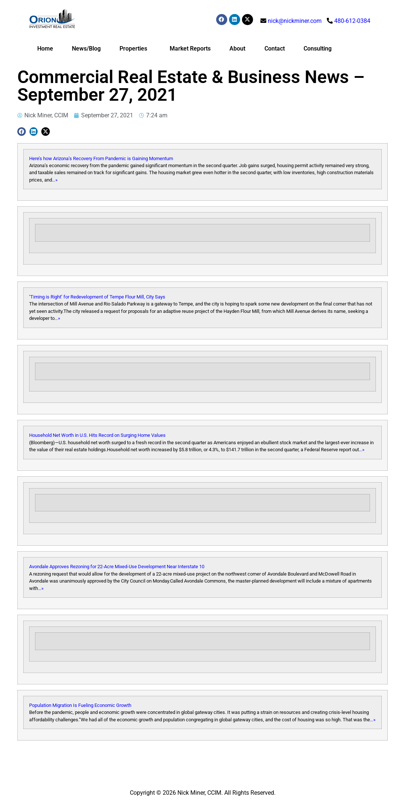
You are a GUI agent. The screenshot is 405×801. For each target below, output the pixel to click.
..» (362, 449)
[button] (21, 131)
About (237, 48)
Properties (135, 48)
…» (55, 180)
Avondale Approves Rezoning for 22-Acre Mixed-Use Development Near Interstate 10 (116, 566)
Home (45, 48)
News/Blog (86, 48)
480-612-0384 (352, 20)
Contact (274, 48)
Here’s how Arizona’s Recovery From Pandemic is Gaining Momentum (101, 158)
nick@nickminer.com (295, 20)
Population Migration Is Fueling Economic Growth (80, 705)
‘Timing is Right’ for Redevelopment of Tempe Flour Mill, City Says (97, 297)
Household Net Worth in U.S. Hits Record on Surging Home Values (97, 435)
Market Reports (190, 48)
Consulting (318, 48)
